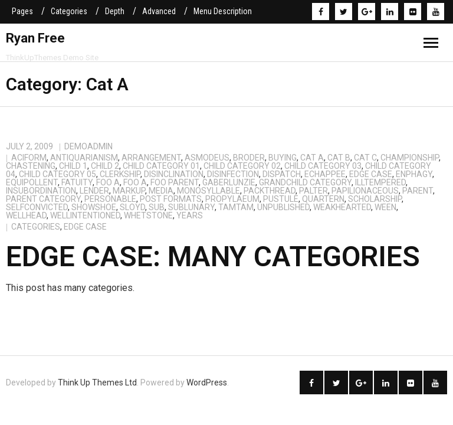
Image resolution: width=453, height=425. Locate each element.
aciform (29, 157)
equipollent (32, 182)
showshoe (93, 207)
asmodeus (207, 157)
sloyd (132, 207)
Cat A (312, 157)
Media (161, 190)
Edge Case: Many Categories (213, 256)
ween (385, 207)
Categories (69, 11)
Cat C (365, 157)
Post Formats (171, 199)
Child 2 (105, 166)
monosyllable (208, 190)
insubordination (41, 190)
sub (157, 207)
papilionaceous (365, 190)
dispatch (281, 174)
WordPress (206, 382)
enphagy (414, 174)
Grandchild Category (305, 182)
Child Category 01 (161, 166)
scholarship (375, 199)
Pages (22, 11)
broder (249, 157)
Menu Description (222, 11)
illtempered (380, 182)
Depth (114, 11)
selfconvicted (37, 207)
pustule (280, 199)
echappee (325, 174)
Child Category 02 (242, 166)
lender (94, 190)
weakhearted (342, 207)
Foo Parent (174, 182)
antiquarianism (84, 157)
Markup (129, 190)
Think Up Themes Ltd (97, 382)
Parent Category (43, 199)
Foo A (108, 182)
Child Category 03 (323, 166)
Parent (417, 190)
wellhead (26, 215)
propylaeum (232, 199)
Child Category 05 (57, 174)
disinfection (233, 174)
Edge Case (370, 174)
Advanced (159, 11)
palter (313, 190)
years (189, 215)
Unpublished (283, 207)
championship (409, 157)
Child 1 (73, 166)
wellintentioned (85, 215)
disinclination (173, 174)
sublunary (191, 207)
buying (282, 157)
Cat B (338, 157)
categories (35, 226)
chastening (30, 166)
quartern (323, 199)
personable (110, 199)
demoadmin (88, 146)
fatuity (77, 182)
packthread (270, 190)
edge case (85, 226)
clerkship (120, 174)
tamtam (236, 207)
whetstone (148, 215)
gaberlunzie (228, 182)
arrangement (151, 157)
